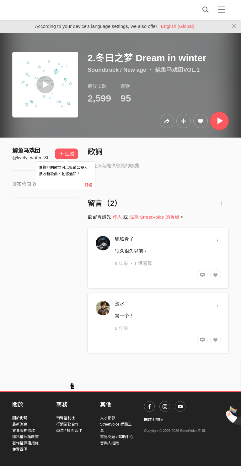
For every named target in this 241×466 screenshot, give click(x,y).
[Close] (234, 26)
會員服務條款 (23, 430)
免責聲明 (19, 449)
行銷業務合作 (67, 424)
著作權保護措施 (25, 443)
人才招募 (107, 418)
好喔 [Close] (88, 185)
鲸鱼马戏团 (26, 150)
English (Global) (178, 26)
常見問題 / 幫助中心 (116, 437)
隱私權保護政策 (25, 437)
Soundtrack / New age (117, 70)
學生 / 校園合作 (69, 430)
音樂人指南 (109, 443)
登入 (117, 217)
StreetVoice (38, 10)
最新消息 (19, 424)
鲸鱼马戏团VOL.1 (177, 70)
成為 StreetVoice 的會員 (154, 217)
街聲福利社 (65, 418)
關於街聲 (19, 418)
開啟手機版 (153, 419)
